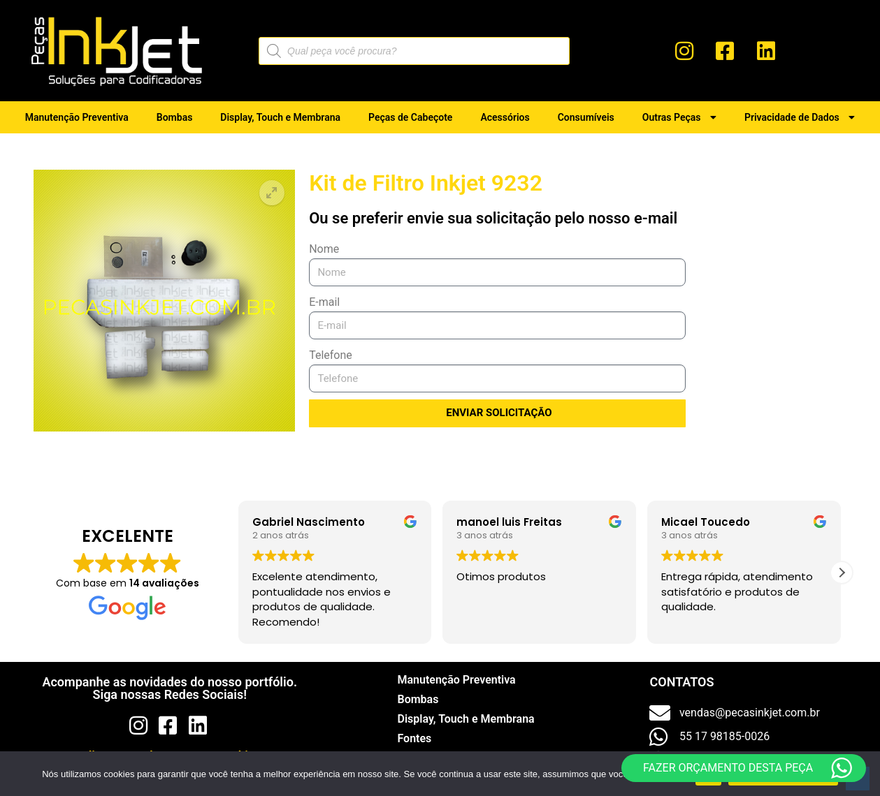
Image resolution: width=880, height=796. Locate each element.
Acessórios (504, 117)
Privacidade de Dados (799, 117)
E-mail (324, 302)
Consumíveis (586, 117)
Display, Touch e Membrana (280, 117)
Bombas (175, 117)
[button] (271, 192)
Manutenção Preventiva (77, 117)
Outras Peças (679, 117)
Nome (324, 249)
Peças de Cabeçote (410, 117)
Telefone (330, 355)
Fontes (414, 738)
